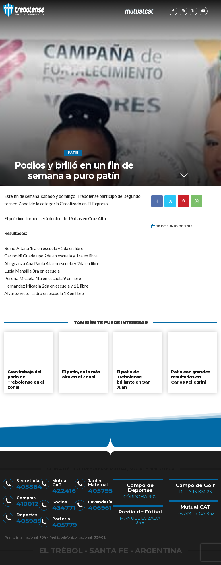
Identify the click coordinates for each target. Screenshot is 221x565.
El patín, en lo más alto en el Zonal (81, 373)
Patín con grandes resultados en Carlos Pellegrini (190, 375)
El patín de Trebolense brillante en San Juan (133, 378)
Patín (73, 153)
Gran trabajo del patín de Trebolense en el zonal (25, 378)
